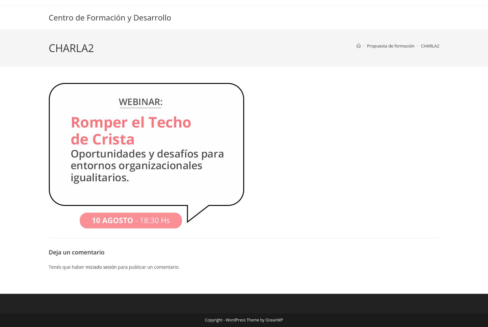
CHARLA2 (430, 46)
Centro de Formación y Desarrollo (110, 17)
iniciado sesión (101, 267)
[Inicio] (358, 46)
